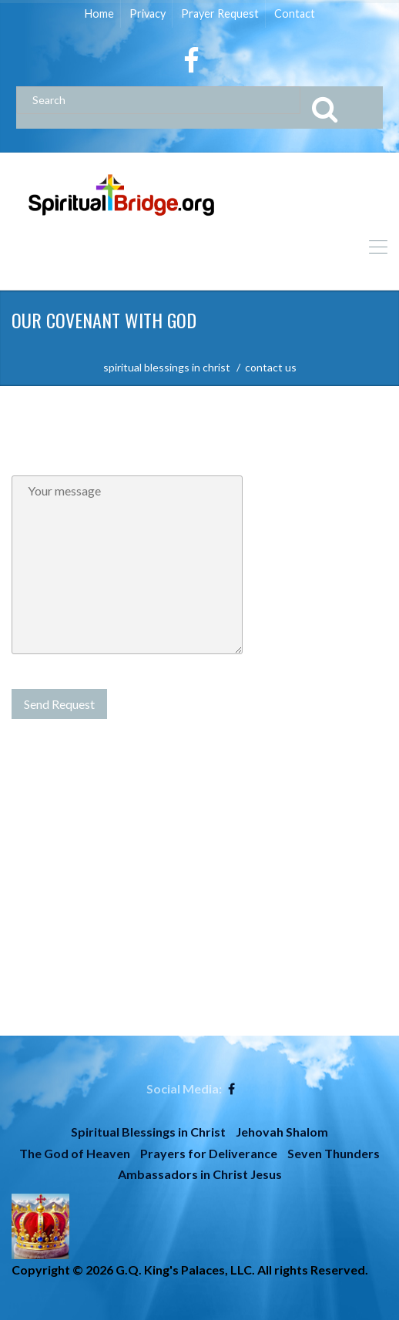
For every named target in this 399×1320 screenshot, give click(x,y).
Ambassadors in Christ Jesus (200, 1174)
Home (99, 13)
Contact (294, 13)
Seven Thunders (333, 1153)
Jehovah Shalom (282, 1131)
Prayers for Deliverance (208, 1153)
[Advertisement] (199, 928)
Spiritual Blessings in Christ (148, 1131)
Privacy (147, 13)
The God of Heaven (74, 1153)
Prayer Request (220, 13)
